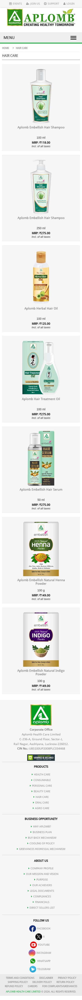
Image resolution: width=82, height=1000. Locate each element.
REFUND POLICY (14, 986)
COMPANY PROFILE (41, 868)
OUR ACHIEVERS (41, 885)
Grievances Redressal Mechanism (41, 849)
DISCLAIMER (46, 977)
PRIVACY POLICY (67, 977)
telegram (39, 969)
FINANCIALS (41, 902)
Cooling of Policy (41, 843)
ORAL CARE (41, 802)
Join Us (33, 3)
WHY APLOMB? (41, 826)
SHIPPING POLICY (18, 982)
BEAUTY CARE (41, 791)
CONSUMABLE (41, 780)
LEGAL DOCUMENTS (41, 890)
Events (15, 3)
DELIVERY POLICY (42, 982)
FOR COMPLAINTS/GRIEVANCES (59, 986)
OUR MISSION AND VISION (41, 874)
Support (51, 3)
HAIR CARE (41, 797)
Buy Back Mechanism (41, 837)
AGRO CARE (41, 808)
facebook (40, 928)
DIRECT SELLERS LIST (41, 907)
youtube (40, 944)
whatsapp (39, 961)
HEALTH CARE (41, 774)
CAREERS (32, 986)
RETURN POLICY (65, 982)
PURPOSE (41, 879)
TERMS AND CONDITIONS (20, 977)
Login (68, 3)
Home (5, 48)
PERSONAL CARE (41, 785)
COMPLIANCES (41, 896)
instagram (40, 952)
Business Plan (41, 832)
